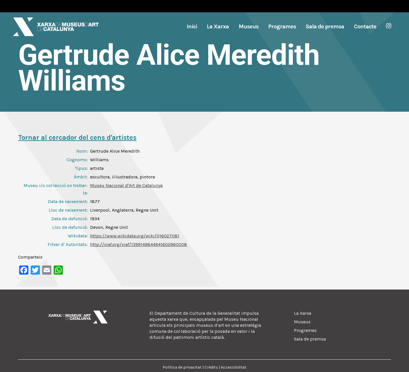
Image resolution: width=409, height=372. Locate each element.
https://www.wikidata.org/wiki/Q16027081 (134, 236)
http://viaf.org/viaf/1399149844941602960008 (138, 244)
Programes (305, 330)
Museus (302, 321)
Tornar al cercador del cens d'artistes (77, 137)
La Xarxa (302, 313)
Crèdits (211, 367)
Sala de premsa (310, 339)
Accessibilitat (233, 367)
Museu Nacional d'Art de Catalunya (126, 185)
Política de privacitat (182, 367)
